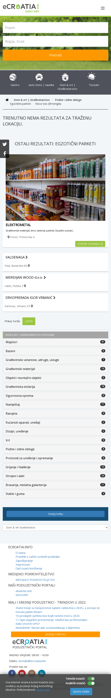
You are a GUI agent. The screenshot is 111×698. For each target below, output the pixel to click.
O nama (20, 553)
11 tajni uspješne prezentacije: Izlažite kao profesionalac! (51, 620)
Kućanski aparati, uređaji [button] (23, 422)
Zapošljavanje (24, 560)
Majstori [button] (11, 342)
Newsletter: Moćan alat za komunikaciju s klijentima (48, 627)
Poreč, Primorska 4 (21, 237)
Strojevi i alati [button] (15, 476)
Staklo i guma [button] (15, 494)
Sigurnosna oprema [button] (19, 396)
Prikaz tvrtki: (12, 321)
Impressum (23, 564)
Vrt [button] (8, 440)
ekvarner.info (24, 591)
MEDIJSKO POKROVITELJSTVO (35, 580)
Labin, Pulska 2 (15, 286)
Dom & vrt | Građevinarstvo (67, 83)
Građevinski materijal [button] (20, 369)
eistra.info (22, 595)
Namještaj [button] (13, 404)
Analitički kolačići (75, 683)
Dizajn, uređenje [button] (17, 431)
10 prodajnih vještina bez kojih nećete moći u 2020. (48, 616)
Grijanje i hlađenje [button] (18, 467)
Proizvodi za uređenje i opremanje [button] (29, 458)
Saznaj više (43, 689)
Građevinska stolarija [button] (20, 387)
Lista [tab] (29, 321)
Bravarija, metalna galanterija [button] (26, 485)
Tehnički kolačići (75, 678)
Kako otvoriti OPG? (28, 623)
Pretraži (55, 55)
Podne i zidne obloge (68, 100)
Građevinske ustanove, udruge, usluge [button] (32, 360)
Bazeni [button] (10, 351)
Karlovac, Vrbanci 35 (19, 306)
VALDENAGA (17, 257)
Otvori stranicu (90, 244)
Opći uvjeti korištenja (29, 568)
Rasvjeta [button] (11, 413)
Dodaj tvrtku (55, 514)
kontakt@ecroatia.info (32, 661)
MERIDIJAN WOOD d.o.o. (26, 277)
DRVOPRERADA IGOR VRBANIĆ (30, 297)
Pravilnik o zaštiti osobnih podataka (38, 556)
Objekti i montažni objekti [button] (23, 378)
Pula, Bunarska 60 (17, 265)
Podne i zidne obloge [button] (20, 449)
